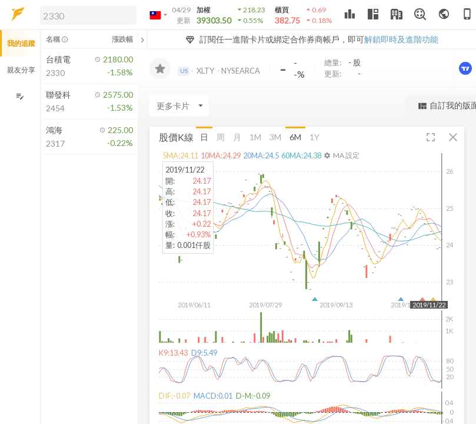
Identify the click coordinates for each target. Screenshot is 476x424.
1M (255, 137)
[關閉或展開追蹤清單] (142, 39)
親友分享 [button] (21, 69)
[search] (88, 15)
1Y (314, 137)
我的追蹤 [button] (21, 43)
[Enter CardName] (178, 105)
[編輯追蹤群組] (19, 96)
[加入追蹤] (160, 68)
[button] (86, 14)
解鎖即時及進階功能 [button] (401, 39)
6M (295, 137)
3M (275, 137)
